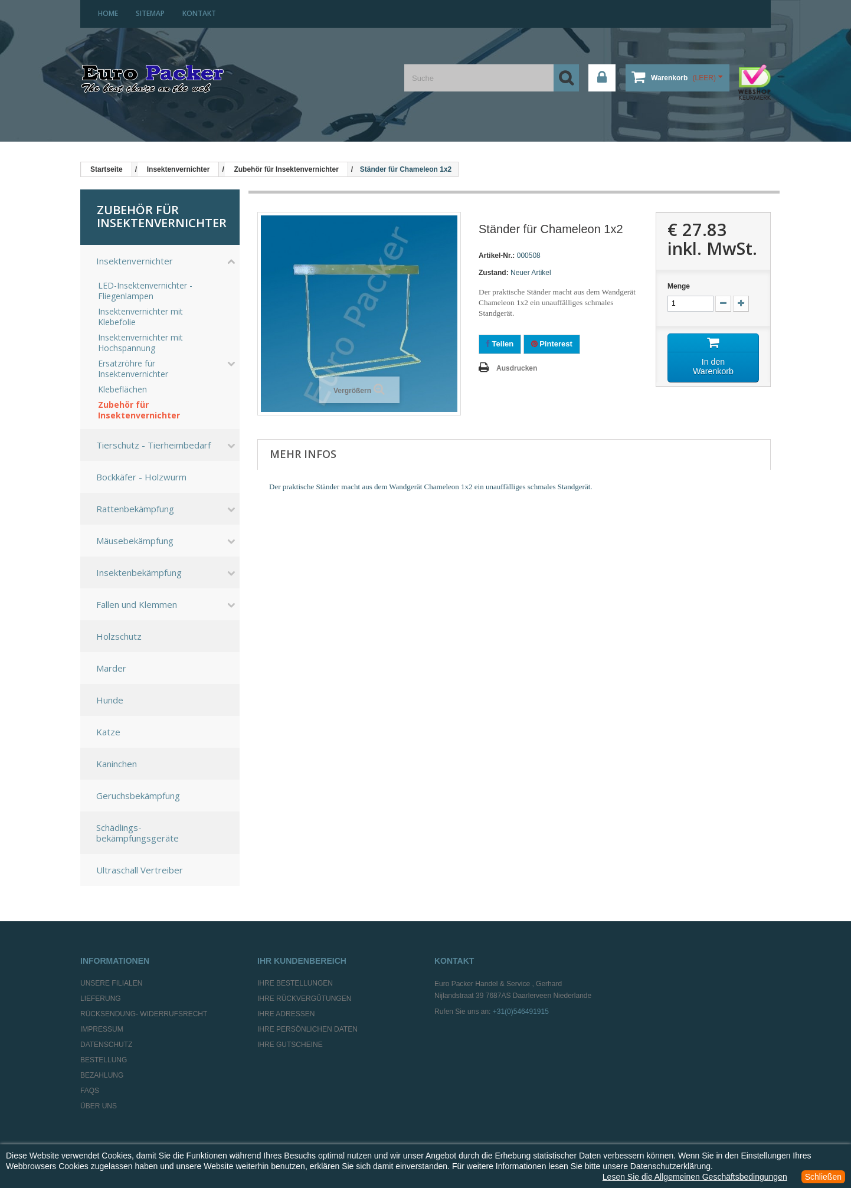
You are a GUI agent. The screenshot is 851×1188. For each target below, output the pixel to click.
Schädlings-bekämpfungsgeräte (137, 833)
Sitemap (150, 13)
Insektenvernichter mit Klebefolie (140, 317)
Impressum (101, 1029)
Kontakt (199, 13)
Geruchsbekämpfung (138, 795)
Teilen (499, 343)
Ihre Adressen (286, 1014)
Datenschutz (106, 1044)
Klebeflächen (122, 389)
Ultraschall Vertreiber (139, 870)
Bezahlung (101, 1075)
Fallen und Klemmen (136, 604)
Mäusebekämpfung (135, 540)
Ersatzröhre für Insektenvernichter (133, 368)
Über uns (98, 1106)
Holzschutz (119, 636)
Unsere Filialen (111, 983)
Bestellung (103, 1060)
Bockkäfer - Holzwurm (141, 477)
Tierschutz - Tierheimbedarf (153, 445)
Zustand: (494, 273)
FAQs (89, 1090)
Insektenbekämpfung (139, 572)
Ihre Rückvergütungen (304, 998)
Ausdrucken (516, 368)
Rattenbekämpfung (135, 509)
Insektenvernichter (134, 261)
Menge (678, 286)
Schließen (823, 1177)
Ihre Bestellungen (295, 983)
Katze (108, 732)
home (108, 13)
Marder (111, 668)
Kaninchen (116, 764)
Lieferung (100, 998)
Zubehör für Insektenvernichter (139, 410)
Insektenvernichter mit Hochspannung (140, 343)
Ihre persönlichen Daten (307, 1029)
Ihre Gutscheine (290, 1044)
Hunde (109, 700)
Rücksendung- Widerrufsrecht (143, 1014)
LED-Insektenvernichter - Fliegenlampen (145, 291)
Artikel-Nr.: (497, 255)
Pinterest (551, 343)
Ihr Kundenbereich (301, 961)
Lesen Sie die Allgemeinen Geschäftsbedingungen (695, 1177)
